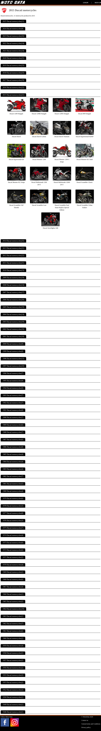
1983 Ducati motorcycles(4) (13, 469)
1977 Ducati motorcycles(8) (13, 513)
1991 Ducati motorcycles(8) (13, 410)
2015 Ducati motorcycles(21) (13, 95)
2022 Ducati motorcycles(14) (13, 43)
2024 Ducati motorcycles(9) (13, 29)
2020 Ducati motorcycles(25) (13, 58)
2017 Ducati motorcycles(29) (13, 80)
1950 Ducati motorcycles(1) (13, 697)
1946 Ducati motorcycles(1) (13, 712)
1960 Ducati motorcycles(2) (13, 638)
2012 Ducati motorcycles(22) (13, 256)
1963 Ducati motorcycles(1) (13, 616)
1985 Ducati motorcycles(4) (13, 454)
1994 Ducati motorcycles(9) (13, 388)
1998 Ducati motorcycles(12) (13, 359)
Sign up (98, 3)
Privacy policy (86, 727)
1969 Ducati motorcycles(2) (13, 572)
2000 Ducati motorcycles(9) (13, 344)
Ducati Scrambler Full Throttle (16, 205)
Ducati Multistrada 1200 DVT (39, 182)
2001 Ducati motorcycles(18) (13, 337)
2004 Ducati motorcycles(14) (13, 314)
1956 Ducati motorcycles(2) (13, 668)
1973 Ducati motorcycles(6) (13, 543)
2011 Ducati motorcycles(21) (13, 263)
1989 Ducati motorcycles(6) (13, 425)
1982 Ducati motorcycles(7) (13, 476)
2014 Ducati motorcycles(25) (13, 241)
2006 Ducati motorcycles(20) (13, 300)
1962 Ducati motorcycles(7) (13, 624)
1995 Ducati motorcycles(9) (13, 381)
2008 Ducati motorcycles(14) (13, 285)
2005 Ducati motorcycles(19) (13, 307)
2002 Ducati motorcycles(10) (13, 329)
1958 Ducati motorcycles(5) (13, 653)
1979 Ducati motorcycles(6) (13, 499)
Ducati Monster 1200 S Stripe (62, 159)
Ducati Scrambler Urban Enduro (84, 205)
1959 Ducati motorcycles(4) (13, 646)
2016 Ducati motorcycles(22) (13, 88)
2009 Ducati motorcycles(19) (13, 278)
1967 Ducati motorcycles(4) (13, 587)
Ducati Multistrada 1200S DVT (62, 182)
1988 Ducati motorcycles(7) (13, 432)
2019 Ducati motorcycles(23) (13, 66)
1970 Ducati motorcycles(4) (13, 565)
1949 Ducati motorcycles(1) (13, 705)
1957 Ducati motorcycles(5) (13, 660)
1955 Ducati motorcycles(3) (13, 675)
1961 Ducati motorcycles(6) (13, 631)
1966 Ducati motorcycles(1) (13, 594)
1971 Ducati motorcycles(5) (13, 557)
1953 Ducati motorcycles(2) (13, 683)
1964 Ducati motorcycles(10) (13, 609)
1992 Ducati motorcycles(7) (13, 403)
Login (85, 3)
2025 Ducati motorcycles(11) (13, 21)
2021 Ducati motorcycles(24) (13, 51)
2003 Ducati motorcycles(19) (13, 322)
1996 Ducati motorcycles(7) (13, 373)
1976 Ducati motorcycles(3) (13, 521)
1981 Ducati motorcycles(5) (13, 484)
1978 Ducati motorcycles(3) (13, 506)
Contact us (84, 720)
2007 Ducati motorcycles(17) (13, 292)
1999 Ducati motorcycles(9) (13, 351)
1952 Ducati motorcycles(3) (13, 690)
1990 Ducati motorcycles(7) (13, 418)
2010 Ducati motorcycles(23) (13, 270)
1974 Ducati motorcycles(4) (13, 535)
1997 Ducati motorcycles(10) (13, 366)
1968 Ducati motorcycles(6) (13, 579)
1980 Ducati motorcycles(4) (13, 491)
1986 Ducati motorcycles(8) (13, 447)
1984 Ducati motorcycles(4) (13, 462)
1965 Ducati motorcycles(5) (13, 602)
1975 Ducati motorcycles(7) (13, 528)
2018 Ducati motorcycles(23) (13, 73)
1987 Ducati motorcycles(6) (13, 440)
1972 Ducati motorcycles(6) (13, 550)
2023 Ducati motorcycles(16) (13, 36)
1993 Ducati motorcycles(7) (13, 395)
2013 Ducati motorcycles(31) (13, 248)
